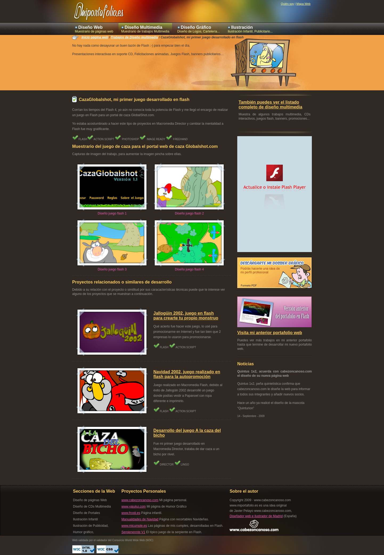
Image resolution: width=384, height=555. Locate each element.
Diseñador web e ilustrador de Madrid (256, 516)
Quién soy (287, 3)
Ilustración (242, 27)
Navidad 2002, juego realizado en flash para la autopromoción (186, 374)
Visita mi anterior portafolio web (269, 332)
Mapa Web (303, 3)
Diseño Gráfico (196, 27)
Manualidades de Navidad (139, 519)
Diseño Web (90, 27)
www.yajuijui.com (133, 506)
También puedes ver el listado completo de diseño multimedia (270, 104)
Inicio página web (94, 37)
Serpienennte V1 (133, 532)
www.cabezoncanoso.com (139, 500)
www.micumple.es (134, 526)
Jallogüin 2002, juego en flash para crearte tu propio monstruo (185, 315)
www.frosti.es (130, 513)
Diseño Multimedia (143, 27)
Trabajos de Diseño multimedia (134, 37)
